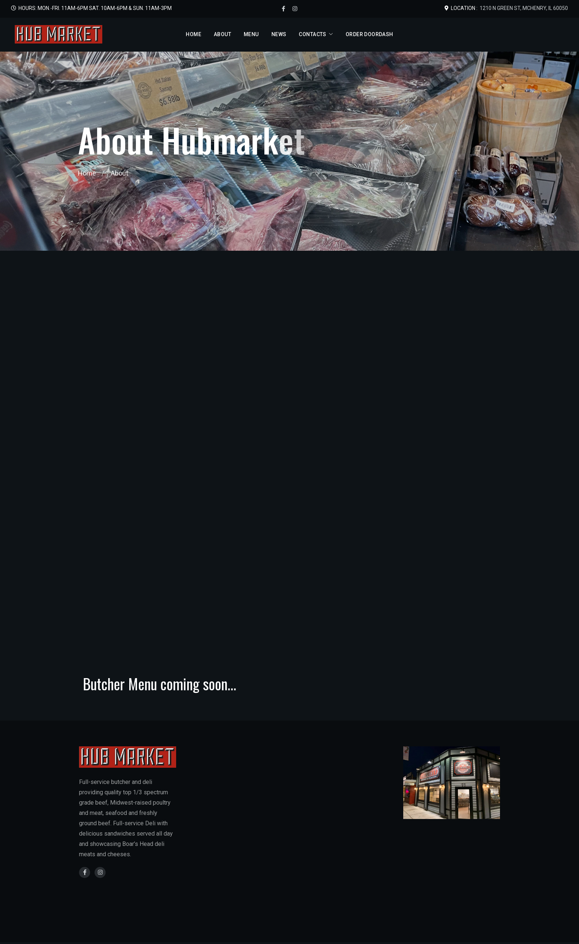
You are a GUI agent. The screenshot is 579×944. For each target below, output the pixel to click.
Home (193, 34)
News (279, 34)
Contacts (312, 34)
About (222, 34)
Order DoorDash (369, 34)
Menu (251, 34)
